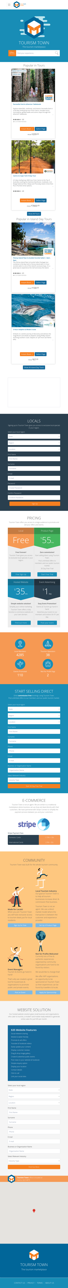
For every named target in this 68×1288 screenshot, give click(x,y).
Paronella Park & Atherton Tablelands (27, 104)
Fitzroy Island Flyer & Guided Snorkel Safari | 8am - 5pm (32, 259)
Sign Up (35, 504)
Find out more (21, 622)
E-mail (10, 474)
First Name (12, 454)
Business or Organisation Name (19, 766)
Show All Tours (34, 214)
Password (11, 483)
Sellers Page (40, 129)
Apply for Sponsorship (47, 992)
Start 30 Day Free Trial (34, 786)
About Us (49, 1283)
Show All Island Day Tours (34, 367)
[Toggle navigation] (9, 5)
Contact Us (19, 1283)
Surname (11, 464)
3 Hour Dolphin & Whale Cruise (24, 329)
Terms (40, 1283)
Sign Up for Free (20, 925)
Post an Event (20, 992)
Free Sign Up (21, 574)
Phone (10, 746)
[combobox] (34, 436)
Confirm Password (14, 493)
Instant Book (27, 129)
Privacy (30, 1283)
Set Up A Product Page (47, 925)
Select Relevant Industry (16, 775)
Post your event (47, 622)
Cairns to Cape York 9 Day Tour (24, 176)
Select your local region (16, 432)
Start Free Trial (47, 574)
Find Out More (34, 1167)
